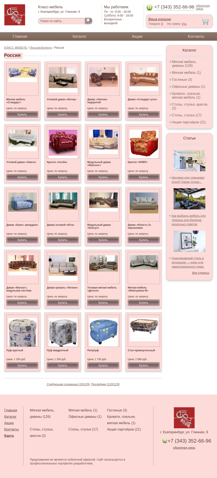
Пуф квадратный (57, 350)
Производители (40, 47)
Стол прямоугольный (141, 350)
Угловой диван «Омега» (21, 162)
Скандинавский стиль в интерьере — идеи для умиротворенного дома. (188, 262)
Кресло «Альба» (57, 162)
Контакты (196, 36)
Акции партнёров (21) (189, 122)
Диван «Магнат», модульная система (18, 289)
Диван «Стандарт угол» (142, 99)
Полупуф (93, 350)
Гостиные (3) (182, 79)
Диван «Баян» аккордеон (22, 224)
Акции (137, 36)
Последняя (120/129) (105, 384)
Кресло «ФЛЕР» (138, 162)
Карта (9, 436)
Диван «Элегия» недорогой (97, 101)
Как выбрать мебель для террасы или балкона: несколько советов (189, 220)
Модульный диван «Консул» (99, 226)
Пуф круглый (14, 350)
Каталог (79, 36)
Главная (20, 36)
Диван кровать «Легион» (62, 287)
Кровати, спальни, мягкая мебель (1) (186, 95)
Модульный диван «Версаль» (99, 164)
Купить (22, 114)
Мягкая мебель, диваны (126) (184, 63)
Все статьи (200, 273)
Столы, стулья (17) (187, 115)
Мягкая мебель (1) (186, 72)
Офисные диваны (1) (188, 86)
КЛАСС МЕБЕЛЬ (15, 47)
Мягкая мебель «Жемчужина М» (138, 289)
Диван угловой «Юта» (60, 224)
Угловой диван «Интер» (62, 99)
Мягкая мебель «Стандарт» (15, 101)
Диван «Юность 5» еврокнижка (139, 226)
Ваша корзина (159, 19)
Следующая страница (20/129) (68, 384)
